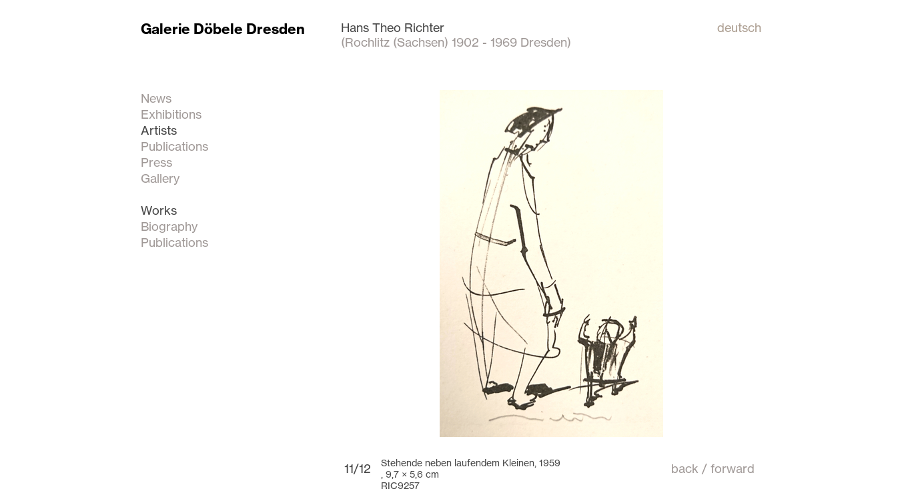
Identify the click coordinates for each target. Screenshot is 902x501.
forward (733, 468)
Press (156, 162)
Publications (174, 146)
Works (159, 210)
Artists (159, 130)
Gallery (160, 178)
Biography (169, 226)
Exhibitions (171, 114)
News (156, 98)
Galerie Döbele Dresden (223, 29)
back (685, 468)
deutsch (739, 27)
